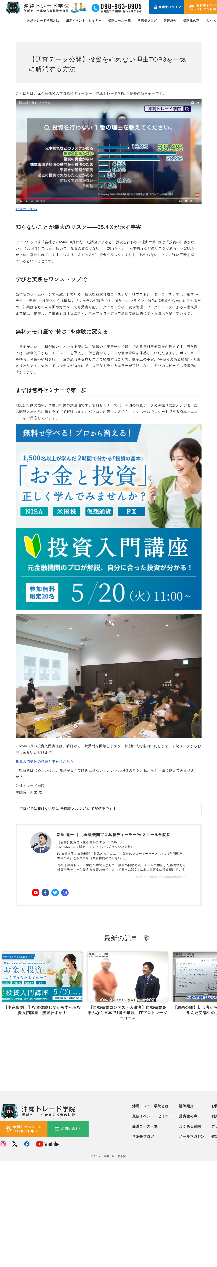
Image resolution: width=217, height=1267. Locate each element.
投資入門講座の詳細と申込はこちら (45, 761)
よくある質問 (190, 1232)
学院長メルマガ (73, 808)
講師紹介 (170, 20)
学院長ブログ (147, 20)
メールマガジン (191, 1242)
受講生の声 (191, 20)
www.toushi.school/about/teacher (161, 877)
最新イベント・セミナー (84, 20)
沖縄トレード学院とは (43, 20)
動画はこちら (27, 209)
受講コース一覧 (119, 20)
